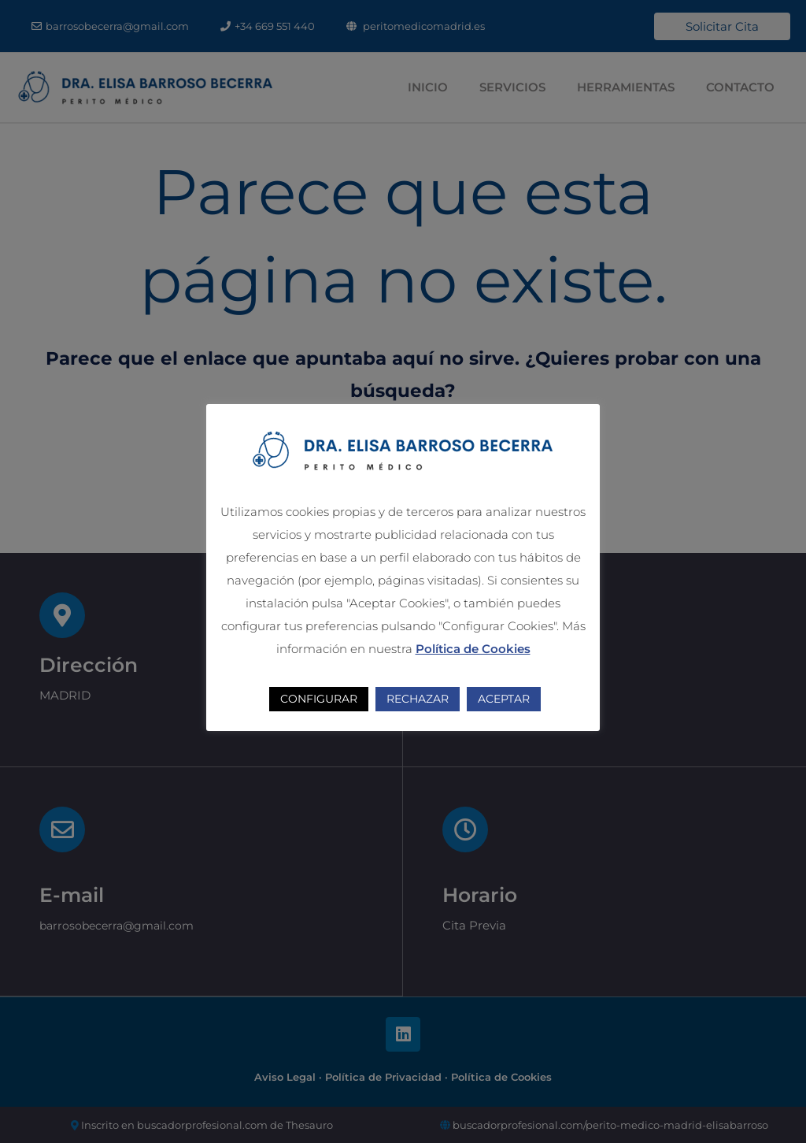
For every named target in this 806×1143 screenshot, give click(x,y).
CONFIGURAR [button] (318, 699)
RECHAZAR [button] (417, 699)
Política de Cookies (473, 648)
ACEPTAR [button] (504, 699)
